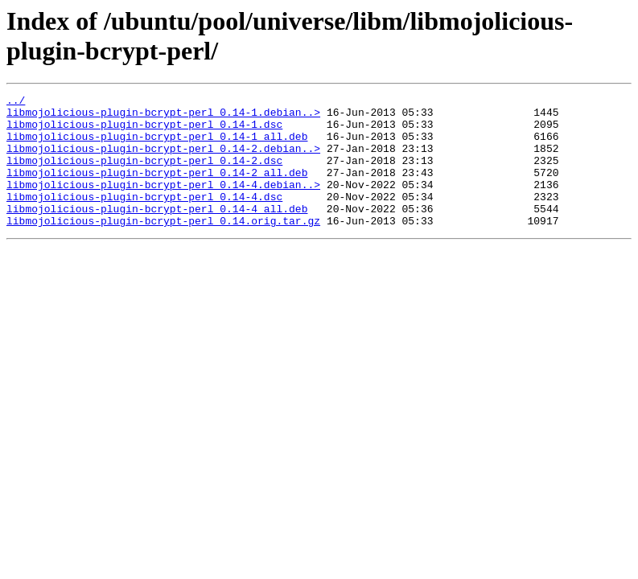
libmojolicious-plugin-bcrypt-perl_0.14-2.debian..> (163, 160)
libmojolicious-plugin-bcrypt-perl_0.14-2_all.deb (156, 189)
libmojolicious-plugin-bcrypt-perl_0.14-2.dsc (144, 174)
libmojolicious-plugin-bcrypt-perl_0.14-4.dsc (144, 218)
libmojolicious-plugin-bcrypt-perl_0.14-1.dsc (144, 131)
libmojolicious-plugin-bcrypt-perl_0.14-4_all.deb (156, 232)
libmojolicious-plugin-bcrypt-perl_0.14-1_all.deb (156, 145)
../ (15, 102)
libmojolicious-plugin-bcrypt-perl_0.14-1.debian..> (163, 116)
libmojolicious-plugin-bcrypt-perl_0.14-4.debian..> (163, 203)
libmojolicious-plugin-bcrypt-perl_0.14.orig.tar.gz (163, 247)
